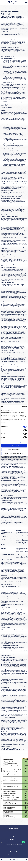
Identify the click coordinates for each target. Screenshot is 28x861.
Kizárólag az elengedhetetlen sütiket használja (13, 453)
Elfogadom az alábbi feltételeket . (15, 844)
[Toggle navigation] (26, 859)
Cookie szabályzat (13, 859)
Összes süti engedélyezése (14, 445)
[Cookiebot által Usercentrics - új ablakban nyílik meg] (22, 406)
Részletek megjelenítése (19, 442)
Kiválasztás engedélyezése (14, 449)
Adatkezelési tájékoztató (20, 844)
